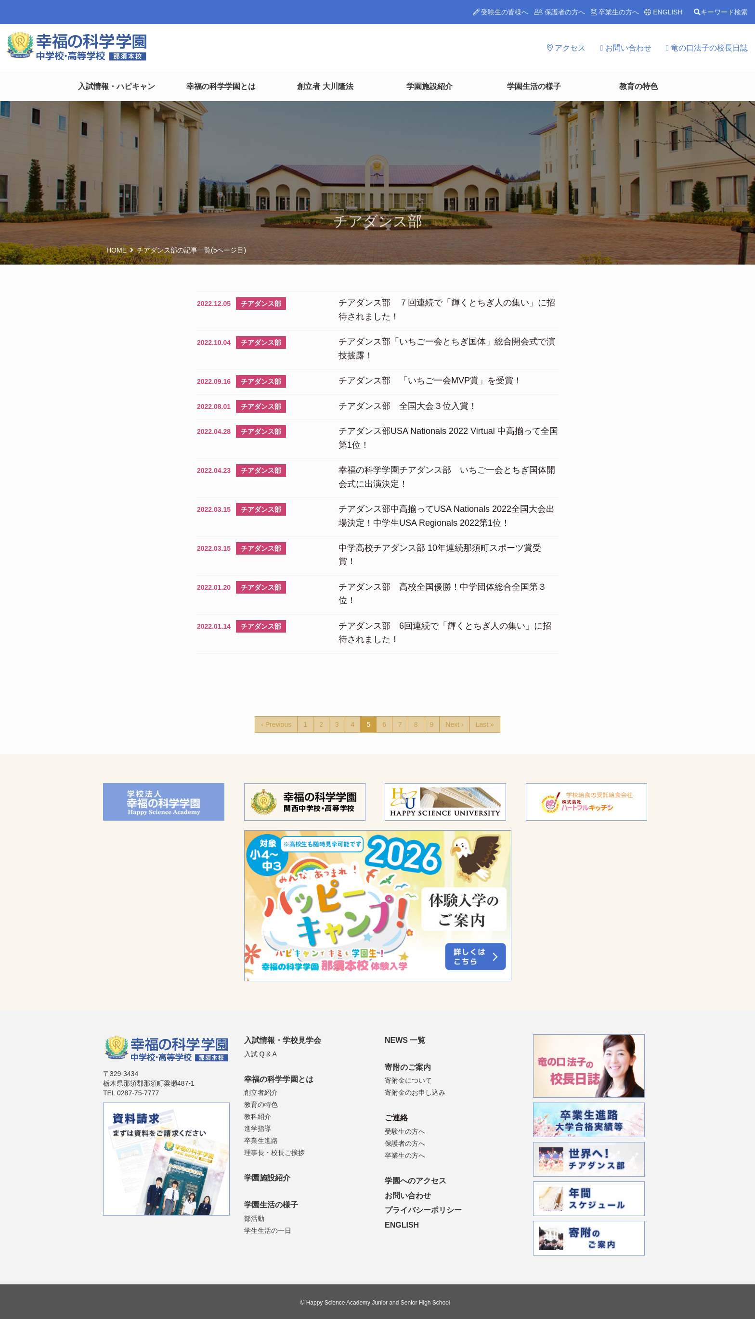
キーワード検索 (721, 12)
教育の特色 (638, 86)
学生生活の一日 (267, 1230)
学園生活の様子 (534, 86)
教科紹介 (257, 1116)
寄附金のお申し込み (415, 1092)
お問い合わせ (625, 48)
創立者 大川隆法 (325, 86)
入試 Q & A (260, 1054)
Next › (454, 724)
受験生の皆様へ (501, 12)
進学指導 (257, 1128)
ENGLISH (663, 12)
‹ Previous (276, 724)
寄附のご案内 (408, 1067)
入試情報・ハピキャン (116, 86)
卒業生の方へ (615, 12)
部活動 (254, 1218)
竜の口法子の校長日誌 (707, 48)
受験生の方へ (405, 1131)
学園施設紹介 (429, 86)
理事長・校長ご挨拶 (274, 1152)
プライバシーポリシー (423, 1210)
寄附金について (408, 1080)
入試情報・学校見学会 (282, 1040)
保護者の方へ (559, 12)
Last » (485, 724)
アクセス (566, 48)
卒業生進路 (261, 1140)
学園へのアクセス (415, 1181)
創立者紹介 (261, 1092)
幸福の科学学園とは (221, 86)
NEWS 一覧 (405, 1040)
